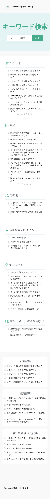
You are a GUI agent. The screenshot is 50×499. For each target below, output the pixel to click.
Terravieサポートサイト (23, 6)
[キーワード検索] (19, 38)
